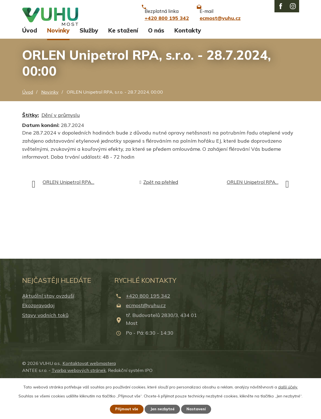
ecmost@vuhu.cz (146, 342)
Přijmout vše (124, 408)
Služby (89, 66)
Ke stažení (123, 66)
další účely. (288, 386)
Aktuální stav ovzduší (48, 332)
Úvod (29, 66)
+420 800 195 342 (148, 332)
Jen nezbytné (162, 408)
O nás (156, 66)
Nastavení (199, 408)
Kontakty (187, 66)
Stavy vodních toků (45, 351)
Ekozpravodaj (38, 342)
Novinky (58, 66)
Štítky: (30, 151)
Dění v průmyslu (60, 151)
